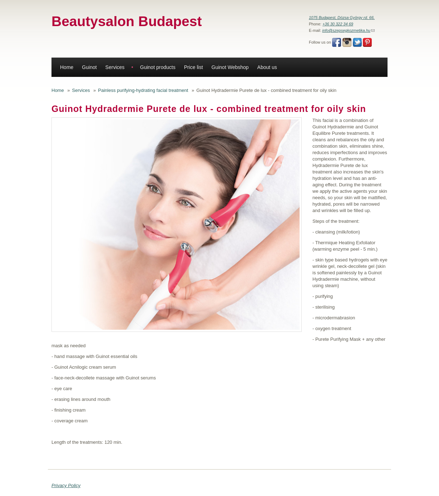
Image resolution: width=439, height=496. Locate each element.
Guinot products (158, 67)
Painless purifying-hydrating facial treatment (143, 90)
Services (115, 67)
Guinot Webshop (230, 67)
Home (66, 67)
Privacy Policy (65, 485)
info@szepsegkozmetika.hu (348, 30)
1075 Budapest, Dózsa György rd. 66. (342, 17)
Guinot (89, 67)
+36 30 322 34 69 (337, 24)
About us (267, 67)
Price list (193, 67)
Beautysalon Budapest (126, 21)
